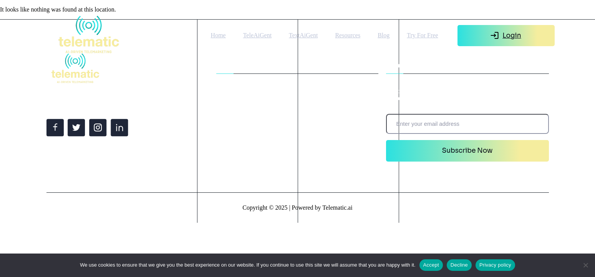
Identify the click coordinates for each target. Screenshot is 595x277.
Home (218, 35)
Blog (383, 35)
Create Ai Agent (238, 129)
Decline (459, 265)
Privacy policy (495, 265)
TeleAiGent (257, 35)
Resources (347, 35)
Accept (431, 265)
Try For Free (422, 35)
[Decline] (585, 265)
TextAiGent (303, 35)
